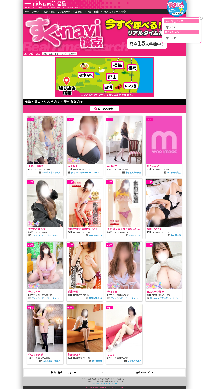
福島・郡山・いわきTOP (63, 372)
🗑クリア (171, 27)
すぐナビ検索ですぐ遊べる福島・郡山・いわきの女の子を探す (55, 7)
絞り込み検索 (105, 108)
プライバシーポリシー (108, 383)
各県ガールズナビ (145, 372)
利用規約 (95, 383)
